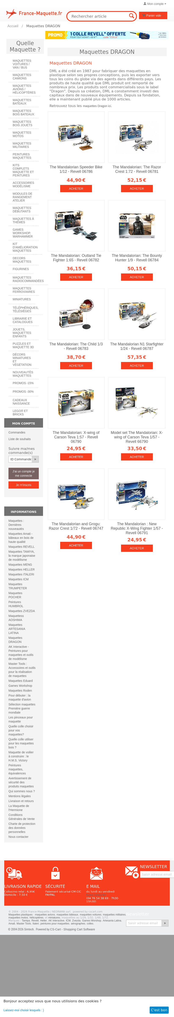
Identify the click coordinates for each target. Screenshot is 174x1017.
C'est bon (159, 1010)
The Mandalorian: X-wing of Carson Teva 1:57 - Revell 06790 (76, 437)
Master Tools (24, 923)
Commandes (16, 432)
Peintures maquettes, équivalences (17, 769)
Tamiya (26, 920)
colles (90, 923)
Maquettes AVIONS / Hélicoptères (24, 89)
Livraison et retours (21, 801)
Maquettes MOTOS (22, 134)
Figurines (21, 269)
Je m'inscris (23, 485)
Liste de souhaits (19, 439)
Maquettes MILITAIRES (22, 145)
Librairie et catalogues (23, 320)
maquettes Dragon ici (97, 106)
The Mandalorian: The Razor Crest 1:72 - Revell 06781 (137, 169)
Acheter (76, 188)
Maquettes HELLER (21, 569)
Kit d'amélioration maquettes (25, 247)
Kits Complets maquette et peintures (23, 170)
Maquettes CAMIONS (22, 76)
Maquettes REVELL (21, 546)
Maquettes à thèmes (23, 220)
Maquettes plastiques (20, 914)
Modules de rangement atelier (22, 197)
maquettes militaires (114, 914)
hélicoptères (36, 917)
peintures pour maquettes (54, 923)
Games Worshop (91, 920)
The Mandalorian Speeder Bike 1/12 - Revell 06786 (76, 169)
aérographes (78, 923)
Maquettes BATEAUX (22, 101)
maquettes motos (18, 917)
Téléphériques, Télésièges (25, 309)
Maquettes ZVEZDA (21, 611)
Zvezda (76, 920)
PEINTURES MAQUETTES (22, 156)
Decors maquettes (22, 259)
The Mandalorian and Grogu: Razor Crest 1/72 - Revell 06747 (76, 526)
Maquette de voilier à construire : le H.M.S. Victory (20, 756)
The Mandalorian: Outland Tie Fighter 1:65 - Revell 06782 (76, 257)
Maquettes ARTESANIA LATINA (16, 629)
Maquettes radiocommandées (28, 279)
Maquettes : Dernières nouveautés (16, 525)
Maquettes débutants (22, 209)
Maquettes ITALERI (21, 574)
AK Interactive (56, 920)
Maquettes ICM (18, 579)
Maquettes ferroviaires (24, 290)
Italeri (36, 923)
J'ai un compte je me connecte (24, 473)
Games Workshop (20, 685)
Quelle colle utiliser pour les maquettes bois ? (21, 743)
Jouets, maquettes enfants (22, 333)
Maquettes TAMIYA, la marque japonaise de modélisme (21, 555)
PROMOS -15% (23, 383)
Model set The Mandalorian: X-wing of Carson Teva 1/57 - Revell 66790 (137, 437)
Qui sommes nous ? (21, 791)
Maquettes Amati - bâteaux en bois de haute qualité (20, 538)
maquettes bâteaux (67, 914)
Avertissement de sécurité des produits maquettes (21, 782)
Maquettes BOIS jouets (22, 123)
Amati (11, 923)
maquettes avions (45, 914)
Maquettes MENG (20, 564)
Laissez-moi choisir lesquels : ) (24, 1010)
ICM (68, 920)
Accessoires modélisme (23, 184)
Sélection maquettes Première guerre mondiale (21, 708)
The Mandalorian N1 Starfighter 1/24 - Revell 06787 (136, 346)
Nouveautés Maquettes (23, 373)
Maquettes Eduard (20, 680)
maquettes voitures (90, 914)
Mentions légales (19, 796)
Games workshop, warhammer (23, 233)
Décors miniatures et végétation (22, 359)
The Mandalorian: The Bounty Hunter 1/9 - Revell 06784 (137, 257)
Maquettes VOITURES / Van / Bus (22, 64)
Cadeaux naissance (21, 401)
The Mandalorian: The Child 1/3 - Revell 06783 (76, 346)
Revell (35, 920)
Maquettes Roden (20, 690)
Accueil (12, 26)
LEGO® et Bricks (20, 412)
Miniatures (22, 299)
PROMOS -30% (23, 391)
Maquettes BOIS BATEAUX (23, 112)
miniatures (54, 917)
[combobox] (101, 16)
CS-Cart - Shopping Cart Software (72, 929)
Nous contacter (18, 836)
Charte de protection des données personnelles (21, 828)
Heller (43, 920)
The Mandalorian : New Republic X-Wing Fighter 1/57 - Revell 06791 (137, 528)
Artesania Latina (112, 920)
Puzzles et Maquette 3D (23, 345)
